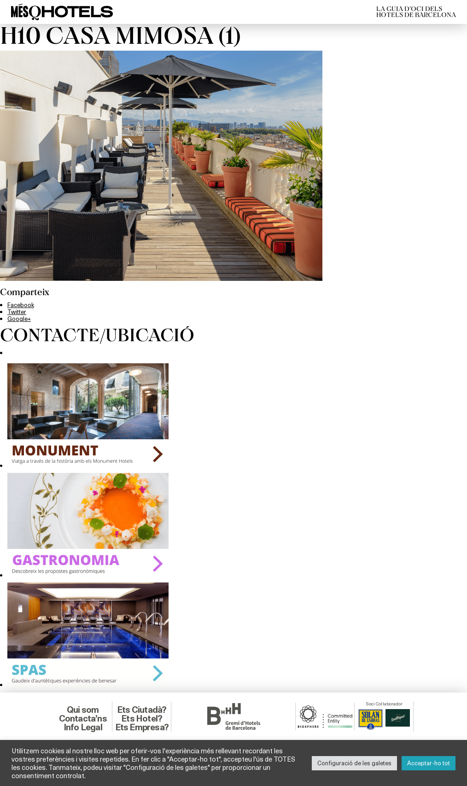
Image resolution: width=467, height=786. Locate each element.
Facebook (20, 305)
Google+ (19, 318)
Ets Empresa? (142, 727)
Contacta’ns (83, 718)
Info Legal (83, 727)
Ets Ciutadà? (141, 709)
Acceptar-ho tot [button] (428, 763)
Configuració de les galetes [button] (354, 763)
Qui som (83, 709)
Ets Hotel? (141, 718)
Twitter (16, 312)
